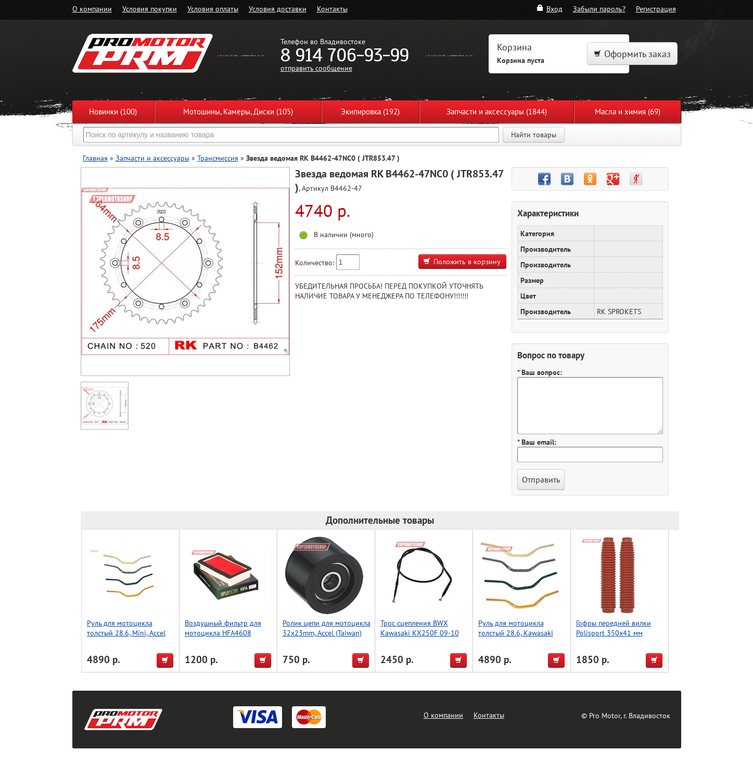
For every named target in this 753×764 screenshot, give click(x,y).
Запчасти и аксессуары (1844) (496, 111)
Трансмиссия (217, 158)
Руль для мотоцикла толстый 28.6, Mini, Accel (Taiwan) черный (126, 633)
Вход (549, 9)
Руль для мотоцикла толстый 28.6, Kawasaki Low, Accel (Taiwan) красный (515, 637)
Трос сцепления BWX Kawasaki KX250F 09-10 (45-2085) (419, 633)
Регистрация (656, 9)
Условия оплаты (212, 9)
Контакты (332, 9)
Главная (95, 158)
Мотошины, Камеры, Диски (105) (238, 111)
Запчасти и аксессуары (152, 158)
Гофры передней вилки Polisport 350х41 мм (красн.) (613, 633)
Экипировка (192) (370, 111)
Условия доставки (278, 9)
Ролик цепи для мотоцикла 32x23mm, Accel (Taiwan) (327, 628)
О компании (92, 9)
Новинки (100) (113, 111)
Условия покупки (149, 9)
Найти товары (533, 134)
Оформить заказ (632, 54)
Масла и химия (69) (627, 111)
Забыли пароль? (599, 9)
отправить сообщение (316, 68)
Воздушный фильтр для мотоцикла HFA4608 (223, 628)
